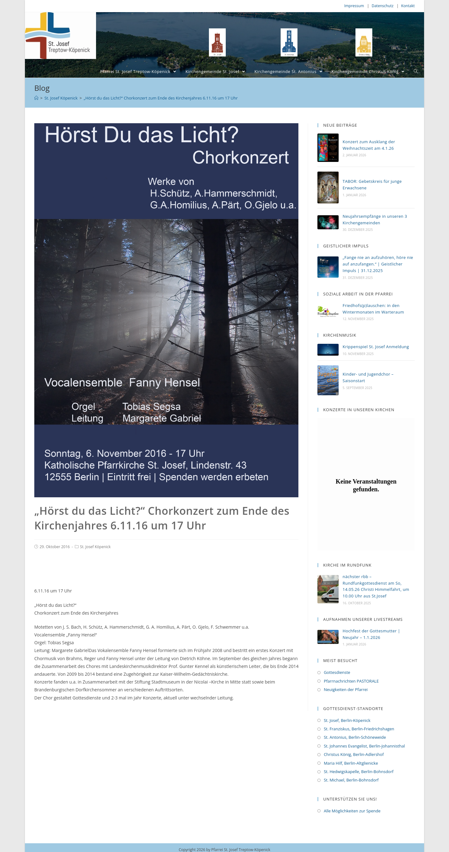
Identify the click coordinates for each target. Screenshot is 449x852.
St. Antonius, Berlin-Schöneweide (355, 736)
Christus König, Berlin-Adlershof (354, 754)
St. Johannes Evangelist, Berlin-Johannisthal (364, 745)
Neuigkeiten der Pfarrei (346, 689)
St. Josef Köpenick (95, 546)
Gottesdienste (337, 671)
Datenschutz (382, 5)
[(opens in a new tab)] (328, 350)
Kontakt (408, 5)
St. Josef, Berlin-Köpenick (347, 720)
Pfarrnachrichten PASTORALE (351, 680)
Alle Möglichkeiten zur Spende (352, 810)
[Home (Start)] (36, 98)
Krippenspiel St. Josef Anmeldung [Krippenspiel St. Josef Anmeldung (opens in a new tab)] (376, 346)
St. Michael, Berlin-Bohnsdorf (351, 779)
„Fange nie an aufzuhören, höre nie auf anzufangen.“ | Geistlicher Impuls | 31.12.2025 (378, 264)
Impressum (354, 5)
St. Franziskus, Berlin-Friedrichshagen (359, 728)
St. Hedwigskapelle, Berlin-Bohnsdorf (358, 771)
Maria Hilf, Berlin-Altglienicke (351, 762)
